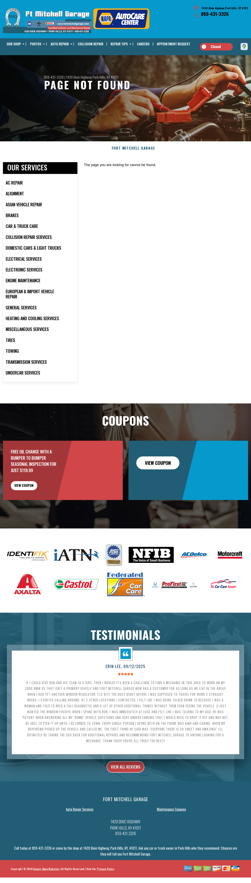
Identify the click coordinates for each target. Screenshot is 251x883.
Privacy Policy (105, 880)
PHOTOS (35, 43)
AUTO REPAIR (60, 43)
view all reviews (125, 777)
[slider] (125, 683)
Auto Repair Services (79, 820)
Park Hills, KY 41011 (105, 77)
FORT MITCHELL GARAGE (133, 154)
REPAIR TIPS (119, 43)
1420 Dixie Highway (79, 77)
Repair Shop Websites (46, 880)
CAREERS (143, 43)
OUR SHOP (14, 43)
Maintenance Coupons (171, 820)
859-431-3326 (215, 13)
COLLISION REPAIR (90, 43)
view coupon (32, 493)
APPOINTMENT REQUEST (173, 43)
